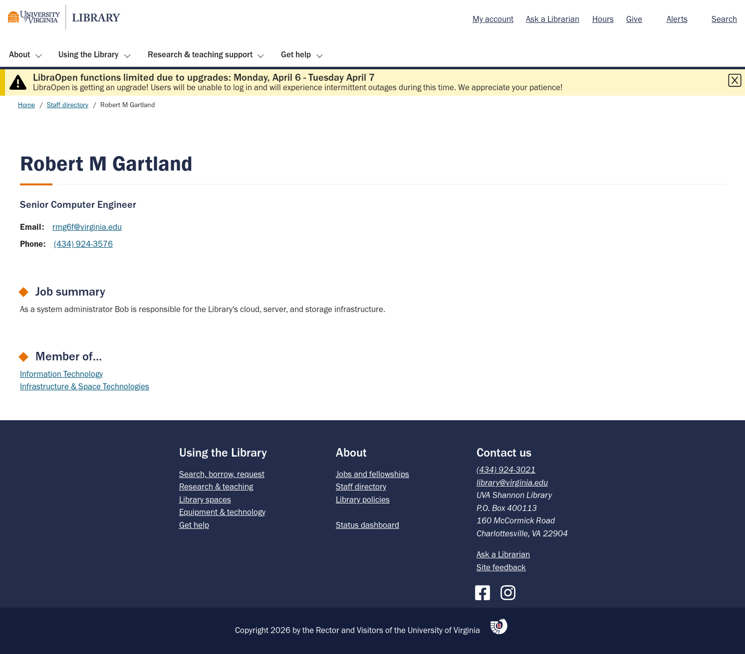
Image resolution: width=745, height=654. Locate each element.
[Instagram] (510, 590)
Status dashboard (367, 525)
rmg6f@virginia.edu (87, 227)
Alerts (677, 19)
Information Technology (61, 374)
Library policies (363, 499)
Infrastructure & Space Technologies (84, 386)
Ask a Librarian (552, 19)
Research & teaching (216, 486)
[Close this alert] (734, 80)
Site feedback (501, 567)
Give (634, 19)
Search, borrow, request (221, 474)
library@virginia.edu (512, 483)
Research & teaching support (200, 54)
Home (26, 105)
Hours (603, 19)
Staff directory (67, 105)
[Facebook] (485, 590)
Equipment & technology (222, 512)
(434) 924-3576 (83, 244)
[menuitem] (493, 19)
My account (493, 19)
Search (724, 19)
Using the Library (88, 54)
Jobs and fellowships (372, 474)
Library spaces (205, 499)
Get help (296, 54)
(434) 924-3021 (506, 470)
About (19, 54)
